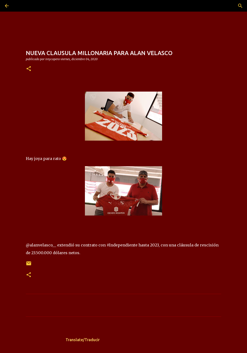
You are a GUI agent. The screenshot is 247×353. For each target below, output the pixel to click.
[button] (29, 69)
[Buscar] (20, 6)
